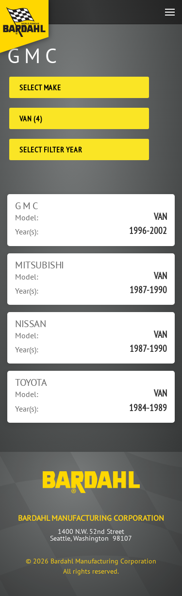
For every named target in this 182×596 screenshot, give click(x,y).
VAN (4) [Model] (30, 118)
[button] (170, 11)
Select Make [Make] (40, 87)
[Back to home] (24, 26)
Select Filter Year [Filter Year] (50, 149)
